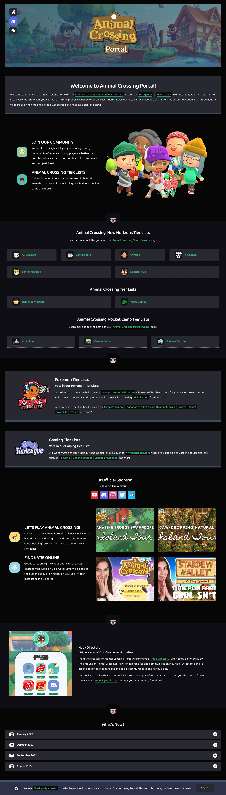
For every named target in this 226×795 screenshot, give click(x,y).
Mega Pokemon (113, 407)
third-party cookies (45, 788)
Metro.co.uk (164, 94)
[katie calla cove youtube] (94, 498)
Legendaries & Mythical (139, 407)
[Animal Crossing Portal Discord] (13, 21)
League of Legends (105, 458)
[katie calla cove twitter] (122, 498)
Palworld (64, 458)
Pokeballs (61, 412)
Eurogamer (145, 94)
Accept (205, 788)
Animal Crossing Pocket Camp (131, 327)
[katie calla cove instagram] (113, 498)
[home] (13, 12)
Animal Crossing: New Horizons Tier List (99, 94)
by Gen (74, 412)
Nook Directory (159, 659)
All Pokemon (140, 397)
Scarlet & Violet (187, 407)
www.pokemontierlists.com (118, 392)
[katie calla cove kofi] (131, 498)
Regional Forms (165, 407)
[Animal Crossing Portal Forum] (13, 30)
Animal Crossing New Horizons (131, 240)
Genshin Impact (82, 458)
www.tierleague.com (137, 453)
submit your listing (106, 680)
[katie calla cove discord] (104, 498)
